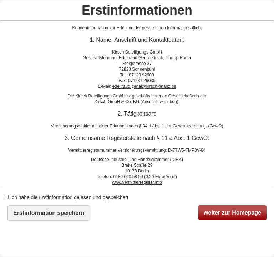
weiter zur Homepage (232, 213)
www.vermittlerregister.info (137, 182)
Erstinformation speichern (48, 213)
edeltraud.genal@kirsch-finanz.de (144, 86)
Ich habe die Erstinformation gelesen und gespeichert (66, 197)
